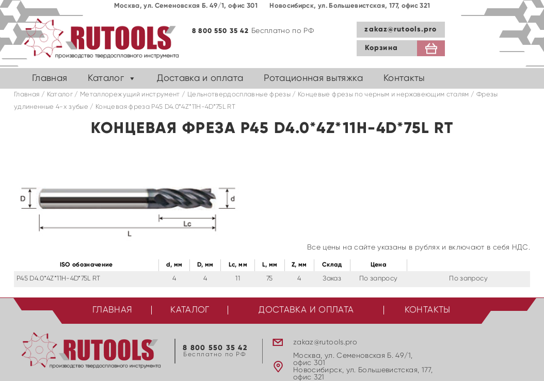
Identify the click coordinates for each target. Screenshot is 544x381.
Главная (49, 78)
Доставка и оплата (200, 78)
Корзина (381, 48)
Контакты (404, 78)
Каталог (105, 78)
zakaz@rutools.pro (400, 29)
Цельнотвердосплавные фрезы (239, 94)
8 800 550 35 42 (220, 31)
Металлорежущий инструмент (130, 94)
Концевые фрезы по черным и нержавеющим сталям (383, 94)
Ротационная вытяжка (313, 78)
